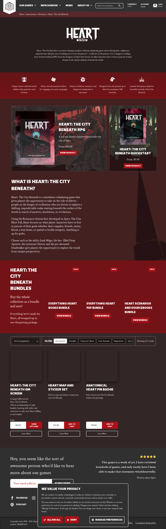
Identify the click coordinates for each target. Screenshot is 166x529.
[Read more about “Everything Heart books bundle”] (64, 318)
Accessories (60, 343)
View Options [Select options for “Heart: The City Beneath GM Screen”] (34, 428)
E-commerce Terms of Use (146, 523)
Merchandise (50, 6)
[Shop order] (25, 343)
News (70, 6)
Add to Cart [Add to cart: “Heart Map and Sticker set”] (71, 428)
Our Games (27, 6)
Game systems (32, 16)
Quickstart (129, 343)
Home (21, 16)
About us (85, 6)
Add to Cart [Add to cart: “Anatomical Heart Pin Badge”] (109, 428)
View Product (68, 155)
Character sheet (85, 343)
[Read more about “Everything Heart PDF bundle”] (102, 318)
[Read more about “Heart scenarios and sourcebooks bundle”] (140, 322)
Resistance (44, 16)
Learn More (26, 436)
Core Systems (102, 343)
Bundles (72, 343)
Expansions (116, 343)
